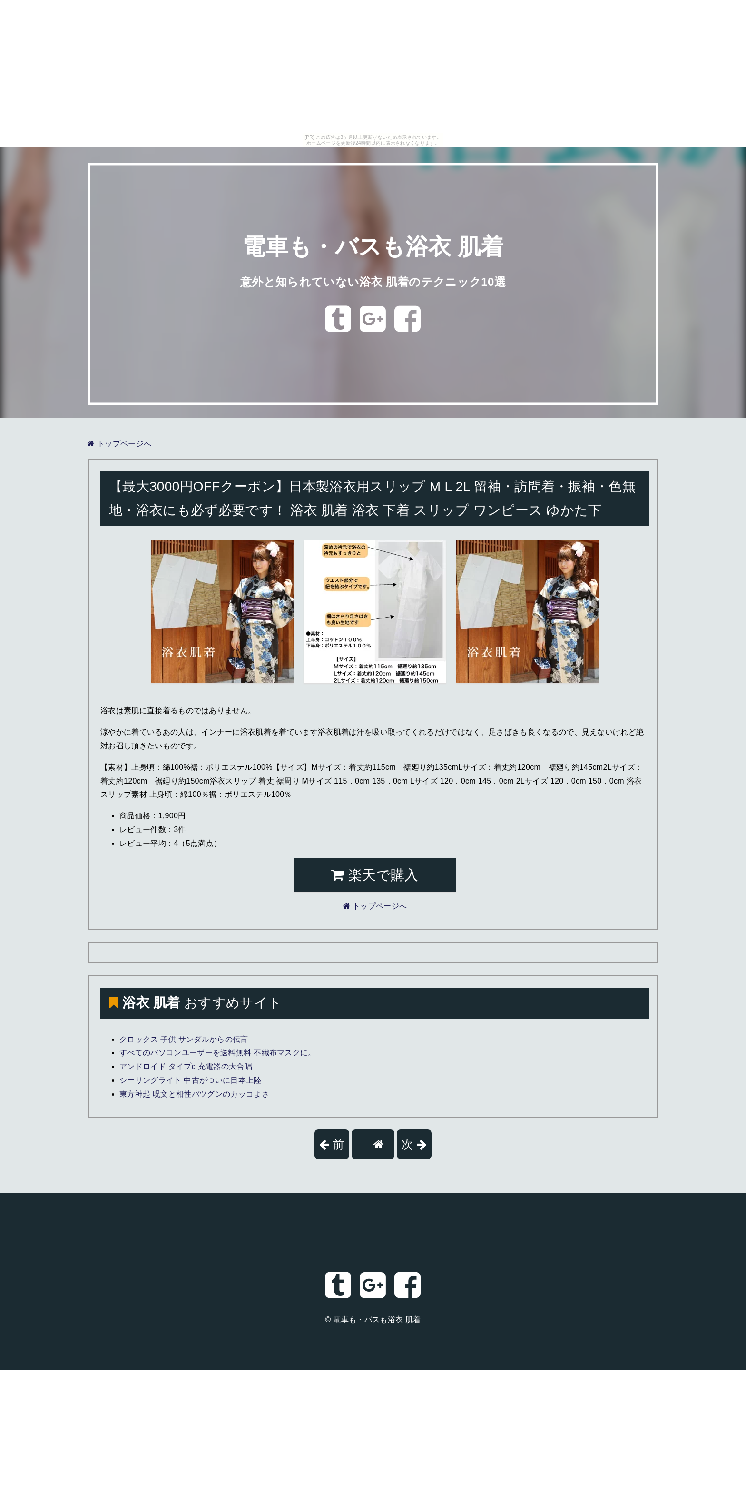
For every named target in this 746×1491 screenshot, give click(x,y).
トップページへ (119, 444)
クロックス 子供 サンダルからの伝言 (183, 1039)
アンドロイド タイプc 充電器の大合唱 (185, 1066)
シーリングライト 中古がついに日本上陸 (190, 1080)
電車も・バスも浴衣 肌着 (372, 247)
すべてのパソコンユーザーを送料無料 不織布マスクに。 (217, 1053)
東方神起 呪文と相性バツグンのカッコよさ (194, 1094)
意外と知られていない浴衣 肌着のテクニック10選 (373, 281)
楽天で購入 (374, 875)
